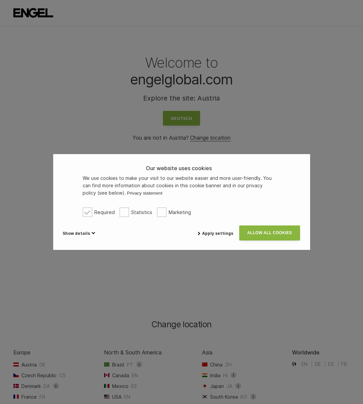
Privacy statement (145, 193)
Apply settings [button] (215, 233)
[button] (78, 233)
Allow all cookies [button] (269, 232)
